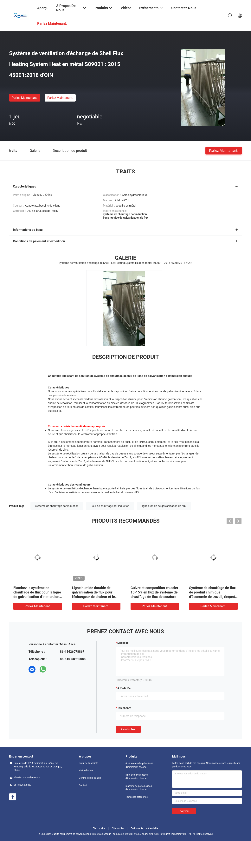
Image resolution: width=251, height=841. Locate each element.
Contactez (128, 729)
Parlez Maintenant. (24, 98)
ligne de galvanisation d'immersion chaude (137, 776)
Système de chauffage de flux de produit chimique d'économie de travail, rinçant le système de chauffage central (212, 597)
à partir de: (124, 688)
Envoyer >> (184, 811)
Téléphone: (124, 708)
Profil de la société (88, 763)
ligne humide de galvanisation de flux (164, 505)
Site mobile (118, 828)
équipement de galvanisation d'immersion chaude (140, 765)
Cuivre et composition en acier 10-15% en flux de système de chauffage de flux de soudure (154, 592)
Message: (123, 642)
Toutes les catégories (137, 797)
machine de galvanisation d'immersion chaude (139, 788)
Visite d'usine (86, 770)
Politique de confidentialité (144, 828)
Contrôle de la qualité (90, 778)
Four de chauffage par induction (110, 505)
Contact (83, 785)
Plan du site (99, 828)
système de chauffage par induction (57, 505)
